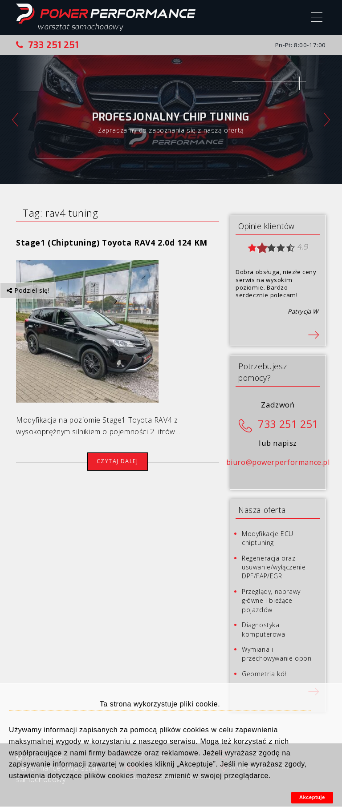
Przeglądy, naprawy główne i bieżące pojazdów (271, 600)
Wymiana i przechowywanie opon (276, 653)
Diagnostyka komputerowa (263, 629)
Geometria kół (264, 674)
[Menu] (316, 18)
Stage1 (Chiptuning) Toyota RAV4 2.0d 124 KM (112, 242)
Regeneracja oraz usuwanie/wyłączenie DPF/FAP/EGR (273, 567)
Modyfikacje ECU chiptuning (267, 538)
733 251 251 (47, 45)
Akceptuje (312, 797)
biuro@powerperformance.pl (278, 462)
